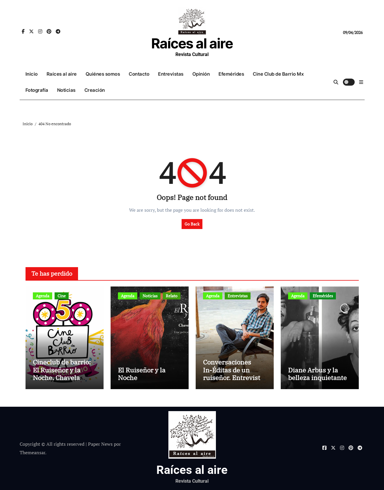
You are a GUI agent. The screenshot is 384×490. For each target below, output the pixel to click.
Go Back (192, 224)
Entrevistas (171, 74)
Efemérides (231, 74)
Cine (61, 296)
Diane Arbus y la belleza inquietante (317, 374)
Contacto (139, 74)
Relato (171, 296)
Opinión (201, 74)
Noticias (66, 90)
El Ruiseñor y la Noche (141, 374)
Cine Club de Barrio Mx (278, 74)
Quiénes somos (103, 74)
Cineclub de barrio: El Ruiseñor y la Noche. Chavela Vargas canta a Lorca (64, 373)
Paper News (100, 444)
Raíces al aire (192, 43)
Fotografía (37, 90)
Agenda (42, 296)
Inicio (32, 74)
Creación (94, 90)
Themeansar (32, 452)
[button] (361, 82)
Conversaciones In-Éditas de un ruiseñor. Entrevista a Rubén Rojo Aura (233, 373)
